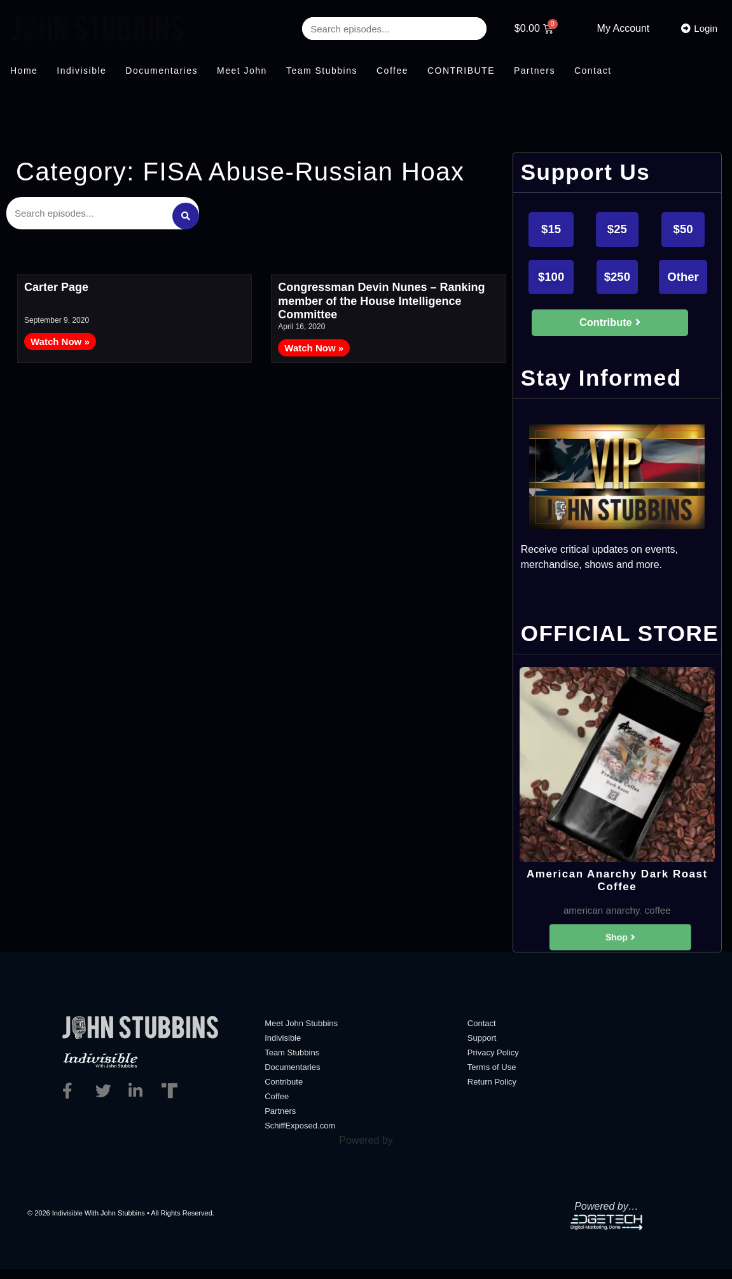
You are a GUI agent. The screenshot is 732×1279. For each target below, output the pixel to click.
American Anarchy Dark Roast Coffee (617, 887)
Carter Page (56, 283)
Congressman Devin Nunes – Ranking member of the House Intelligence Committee (381, 297)
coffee (659, 918)
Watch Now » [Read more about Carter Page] (60, 337)
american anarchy (600, 918)
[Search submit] (185, 211)
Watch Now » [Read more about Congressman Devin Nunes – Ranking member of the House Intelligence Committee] (313, 343)
